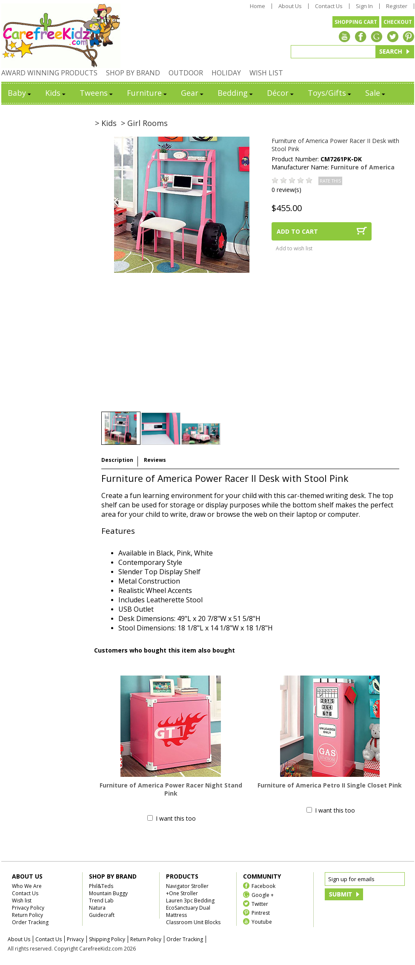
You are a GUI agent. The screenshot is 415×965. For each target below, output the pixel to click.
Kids (56, 93)
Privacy (75, 939)
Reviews (155, 460)
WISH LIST (266, 72)
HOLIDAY (226, 72)
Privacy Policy (28, 907)
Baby (20, 93)
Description (117, 460)
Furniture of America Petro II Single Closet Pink (330, 785)
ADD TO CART (297, 231)
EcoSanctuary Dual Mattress (188, 911)
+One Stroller (182, 893)
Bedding (236, 93)
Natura (97, 907)
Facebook (263, 885)
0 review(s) (286, 190)
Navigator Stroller (187, 886)
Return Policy (27, 915)
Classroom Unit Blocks (193, 922)
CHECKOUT (398, 22)
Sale (375, 93)
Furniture (147, 93)
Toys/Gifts (330, 93)
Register (396, 6)
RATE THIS (330, 181)
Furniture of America (363, 167)
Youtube (262, 921)
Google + (263, 894)
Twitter (260, 903)
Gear (193, 93)
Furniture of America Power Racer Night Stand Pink (171, 789)
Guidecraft (101, 915)
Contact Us (329, 6)
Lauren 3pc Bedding (190, 900)
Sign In (364, 6)
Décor (281, 93)
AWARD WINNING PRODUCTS (49, 72)
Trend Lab (101, 900)
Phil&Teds (101, 886)
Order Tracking (30, 922)
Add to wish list (294, 248)
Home (257, 6)
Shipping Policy (107, 939)
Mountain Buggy (108, 893)
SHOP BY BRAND (133, 72)
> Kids (106, 123)
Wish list (21, 900)
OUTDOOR (186, 72)
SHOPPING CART (356, 22)
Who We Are (27, 886)
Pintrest (261, 912)
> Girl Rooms (144, 123)
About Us (290, 6)
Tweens (97, 93)
